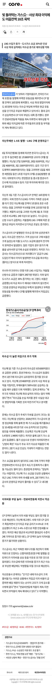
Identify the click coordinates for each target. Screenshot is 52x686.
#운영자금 (14, 626)
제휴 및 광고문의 (23, 672)
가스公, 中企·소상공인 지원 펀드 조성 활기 (23, 650)
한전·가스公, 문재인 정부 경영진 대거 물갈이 (23, 646)
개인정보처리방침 (39, 672)
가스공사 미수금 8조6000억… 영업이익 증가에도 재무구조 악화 (26, 643)
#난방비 (38, 626)
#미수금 (5, 626)
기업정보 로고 (16, 4)
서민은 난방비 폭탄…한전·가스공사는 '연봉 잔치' (25, 657)
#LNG (21, 626)
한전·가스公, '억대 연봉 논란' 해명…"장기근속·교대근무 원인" (26, 653)
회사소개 (9, 672)
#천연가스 (29, 626)
